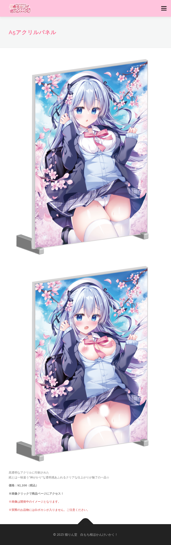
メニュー (164, 8)
